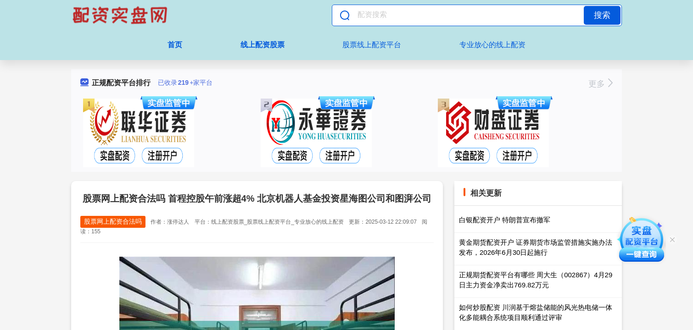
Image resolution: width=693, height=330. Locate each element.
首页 (175, 45)
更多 (600, 83)
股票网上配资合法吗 (113, 221)
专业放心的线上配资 (492, 45)
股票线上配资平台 (371, 45)
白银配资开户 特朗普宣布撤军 (504, 220)
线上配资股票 (262, 45)
